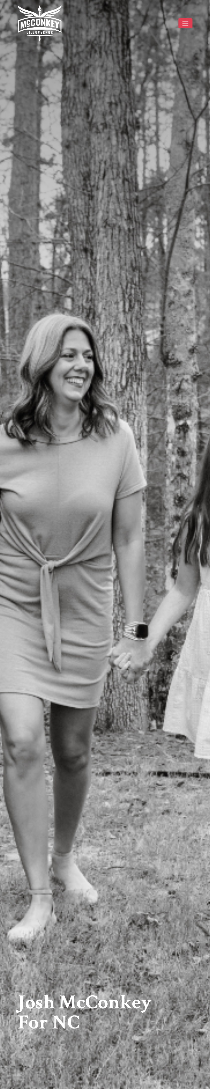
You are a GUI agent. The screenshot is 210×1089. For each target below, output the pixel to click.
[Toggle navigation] (185, 23)
